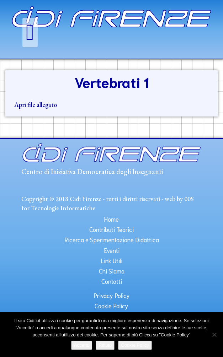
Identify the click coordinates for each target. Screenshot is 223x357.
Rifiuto (105, 345)
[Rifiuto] (214, 334)
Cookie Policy (111, 305)
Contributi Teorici (111, 229)
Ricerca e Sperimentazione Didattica (111, 239)
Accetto (81, 345)
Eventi (112, 250)
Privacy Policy (112, 295)
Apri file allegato (35, 105)
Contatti (111, 281)
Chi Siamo (111, 271)
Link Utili (111, 260)
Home (111, 219)
